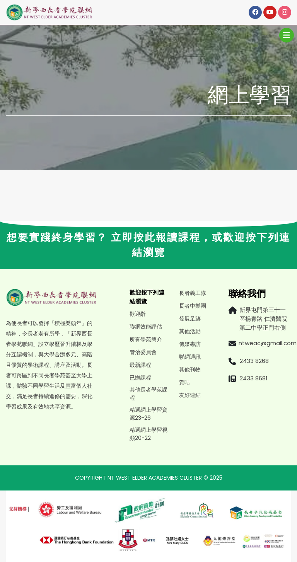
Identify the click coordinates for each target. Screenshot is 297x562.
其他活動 (190, 331)
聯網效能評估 (146, 326)
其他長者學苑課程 (148, 394)
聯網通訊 (190, 357)
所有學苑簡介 (146, 339)
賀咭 (184, 382)
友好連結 (190, 395)
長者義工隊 (192, 293)
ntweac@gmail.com (268, 343)
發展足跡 (190, 318)
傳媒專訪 (190, 344)
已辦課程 (140, 377)
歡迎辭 (138, 314)
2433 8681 (254, 378)
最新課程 (140, 365)
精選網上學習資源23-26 (148, 414)
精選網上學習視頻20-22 (148, 434)
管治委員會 (143, 352)
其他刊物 (190, 369)
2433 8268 (254, 361)
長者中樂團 (192, 306)
